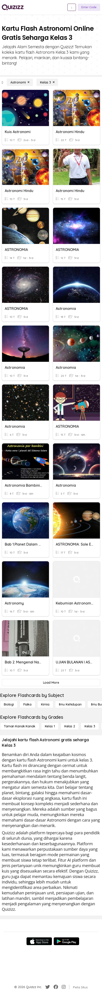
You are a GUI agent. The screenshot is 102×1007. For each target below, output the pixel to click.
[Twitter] (47, 987)
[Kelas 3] (47, 82)
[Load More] (51, 682)
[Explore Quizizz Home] (13, 7)
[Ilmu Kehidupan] (70, 704)
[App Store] (39, 941)
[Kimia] (45, 704)
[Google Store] (66, 941)
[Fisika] (27, 704)
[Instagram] (64, 987)
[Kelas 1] (50, 726)
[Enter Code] (89, 7)
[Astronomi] (20, 82)
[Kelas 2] (70, 726)
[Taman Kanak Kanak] (19, 726)
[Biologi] (9, 704)
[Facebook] (55, 987)
